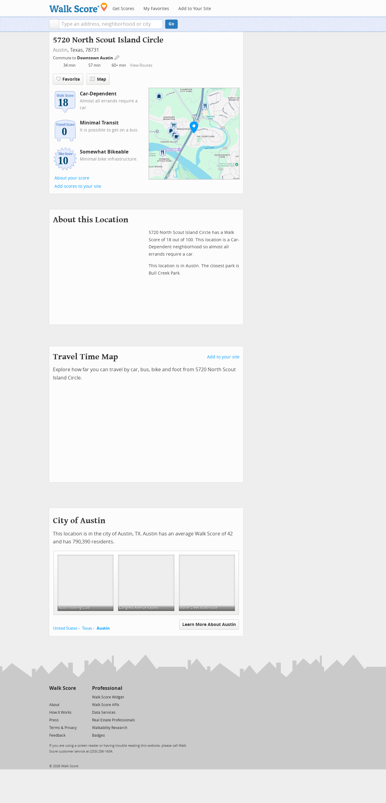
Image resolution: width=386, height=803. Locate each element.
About (54, 705)
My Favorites (156, 8)
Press (54, 720)
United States (65, 628)
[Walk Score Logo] (78, 7)
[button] (54, 24)
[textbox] (111, 24)
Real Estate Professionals (113, 720)
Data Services (104, 712)
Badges (98, 735)
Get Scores (123, 8)
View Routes (141, 65)
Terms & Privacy (63, 728)
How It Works (60, 712)
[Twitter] (52, 696)
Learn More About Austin (209, 624)
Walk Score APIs (105, 705)
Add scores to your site (77, 186)
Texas (87, 628)
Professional (107, 688)
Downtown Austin (95, 58)
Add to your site (223, 357)
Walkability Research (109, 728)
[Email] (71, 696)
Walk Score (62, 688)
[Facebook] (62, 696)
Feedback (57, 735)
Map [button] (98, 79)
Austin (60, 50)
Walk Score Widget (108, 697)
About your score (71, 178)
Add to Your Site (194, 8)
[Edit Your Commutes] (117, 57)
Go (171, 24)
